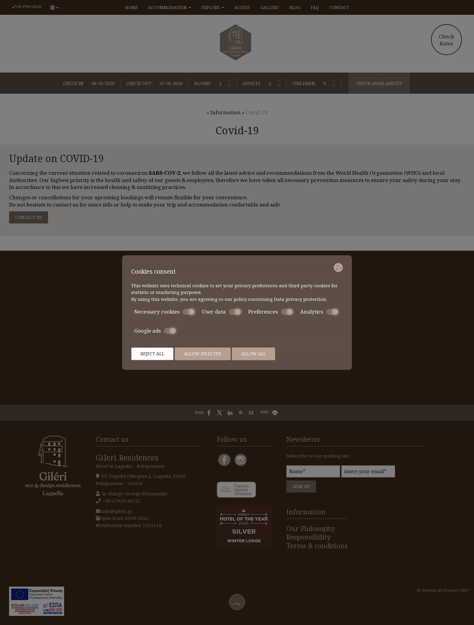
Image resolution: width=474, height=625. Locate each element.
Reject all (152, 353)
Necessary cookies (164, 311)
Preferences (270, 311)
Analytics (319, 311)
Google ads (155, 330)
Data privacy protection (300, 299)
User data (221, 311)
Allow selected (202, 353)
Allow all (253, 353)
